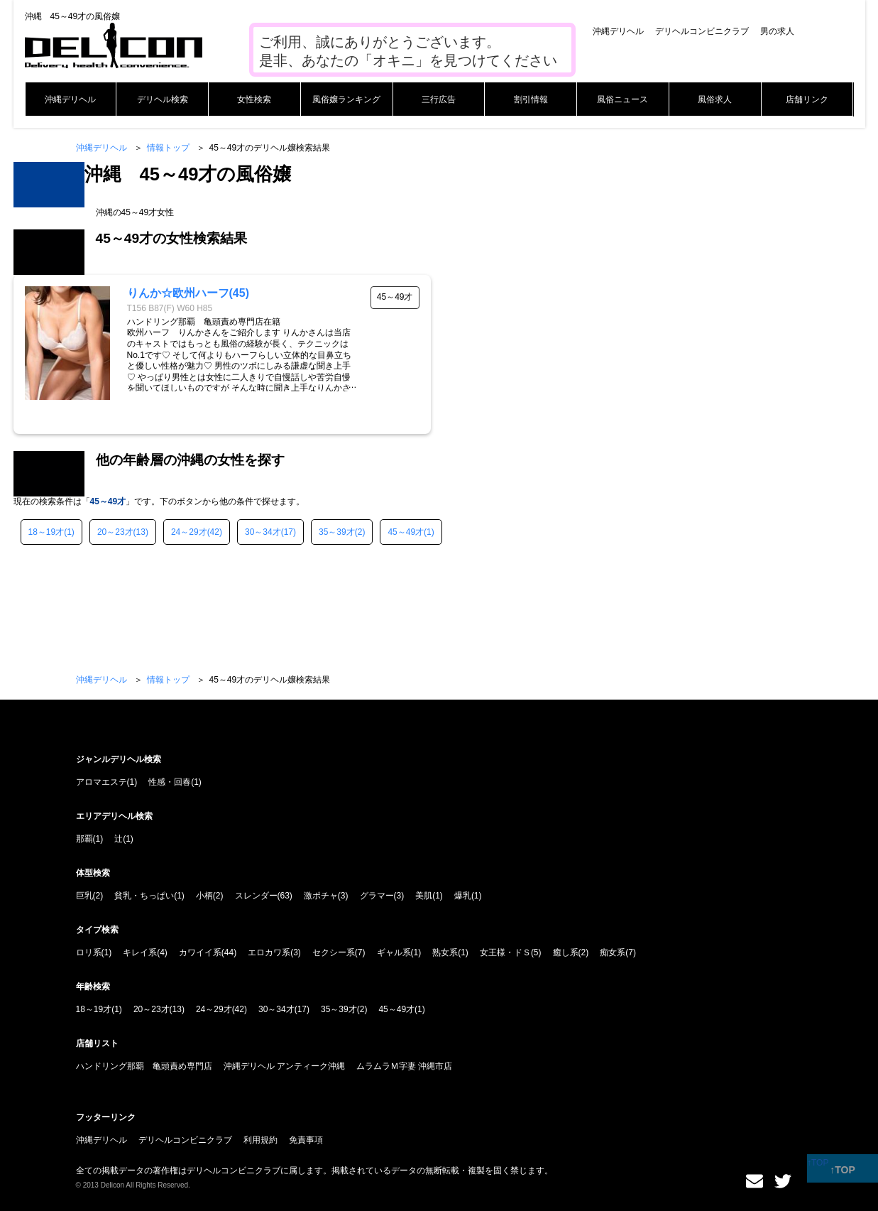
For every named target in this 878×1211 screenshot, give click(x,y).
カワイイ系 (200, 952)
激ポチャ (321, 896)
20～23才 (115, 532)
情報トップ (168, 148)
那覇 (84, 839)
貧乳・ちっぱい (144, 896)
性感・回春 (169, 782)
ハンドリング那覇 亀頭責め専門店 (144, 1066)
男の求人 (777, 31)
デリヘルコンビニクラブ (702, 31)
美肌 (423, 896)
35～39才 (337, 532)
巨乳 (84, 896)
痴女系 (612, 952)
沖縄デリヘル (618, 31)
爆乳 (462, 896)
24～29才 (189, 532)
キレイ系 (140, 952)
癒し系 (565, 952)
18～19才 (46, 532)
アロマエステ (101, 782)
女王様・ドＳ (505, 952)
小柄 (204, 896)
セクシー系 (333, 952)
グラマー (377, 896)
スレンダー (256, 896)
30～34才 (263, 532)
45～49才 (406, 532)
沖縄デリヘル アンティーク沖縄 (284, 1066)
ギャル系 (394, 952)
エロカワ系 (269, 952)
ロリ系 (88, 952)
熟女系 (445, 952)
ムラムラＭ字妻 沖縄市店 (404, 1066)
